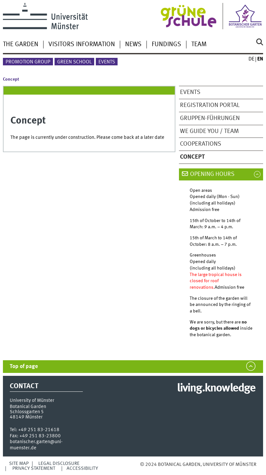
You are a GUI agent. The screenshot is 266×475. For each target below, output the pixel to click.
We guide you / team (209, 131)
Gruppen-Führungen (210, 118)
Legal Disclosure (59, 463)
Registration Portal (210, 105)
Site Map (19, 463)
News (133, 44)
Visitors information (81, 44)
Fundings (166, 44)
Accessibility (82, 468)
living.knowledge (216, 388)
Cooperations (200, 144)
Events (106, 62)
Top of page (24, 366)
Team (199, 44)
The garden (20, 44)
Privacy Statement (33, 468)
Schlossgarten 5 (27, 412)
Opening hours (212, 174)
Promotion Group (28, 62)
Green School (74, 62)
